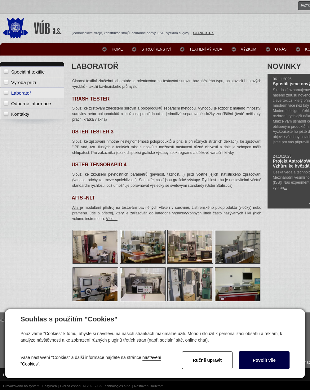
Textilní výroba (205, 49)
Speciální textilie (28, 71)
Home (117, 49)
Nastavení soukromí (149, 386)
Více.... (111, 219)
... (285, 188)
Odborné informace (31, 103)
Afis (76, 207)
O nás (280, 49)
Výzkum (248, 49)
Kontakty (20, 114)
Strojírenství (156, 49)
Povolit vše (264, 360)
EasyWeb (49, 386)
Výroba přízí (23, 82)
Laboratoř (21, 93)
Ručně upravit (207, 360)
